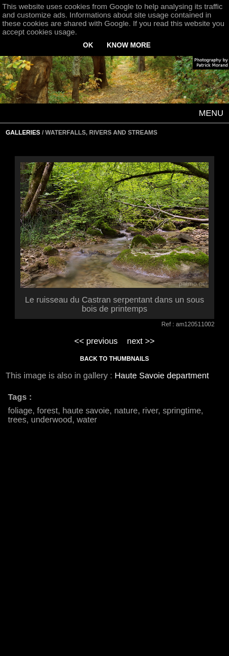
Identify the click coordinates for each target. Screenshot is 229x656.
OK (88, 45)
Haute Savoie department (161, 375)
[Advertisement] (106, 547)
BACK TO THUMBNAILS (114, 358)
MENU (211, 113)
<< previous (96, 341)
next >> (141, 341)
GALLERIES (23, 132)
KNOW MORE (128, 45)
